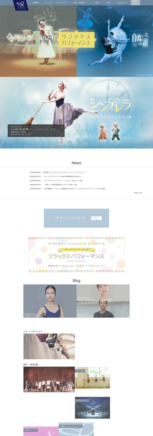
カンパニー (49, 3)
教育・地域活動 (79, 3)
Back (16, 416)
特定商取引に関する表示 (113, 433)
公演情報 (35, 3)
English (135, 1)
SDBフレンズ (122, 3)
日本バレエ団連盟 (88, 433)
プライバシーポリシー (100, 433)
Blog (108, 3)
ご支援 (96, 3)
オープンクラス (61, 3)
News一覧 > (138, 193)
